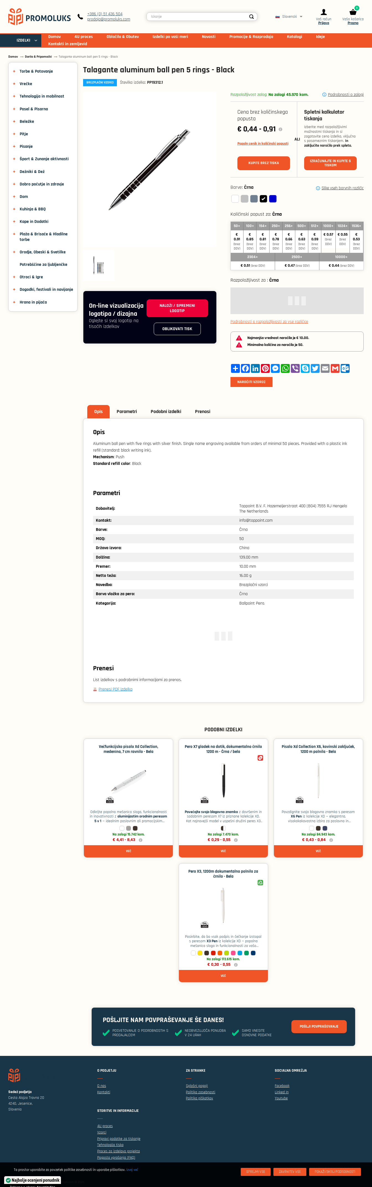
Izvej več (132, 1170)
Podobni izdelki (166, 411)
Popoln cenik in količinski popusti (262, 143)
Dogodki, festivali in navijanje (46, 289)
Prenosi (202, 411)
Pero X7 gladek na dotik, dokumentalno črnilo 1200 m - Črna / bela (223, 749)
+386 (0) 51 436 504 (104, 14)
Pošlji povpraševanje (319, 1026)
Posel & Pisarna (34, 109)
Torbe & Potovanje (36, 71)
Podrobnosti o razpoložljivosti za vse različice (269, 321)
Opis (98, 411)
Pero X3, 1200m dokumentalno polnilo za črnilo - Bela (223, 874)
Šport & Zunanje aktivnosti (44, 159)
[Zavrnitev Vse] (289, 1172)
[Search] (251, 16)
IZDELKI (23, 40)
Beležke (27, 121)
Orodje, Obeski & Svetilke (43, 252)
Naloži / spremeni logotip (177, 308)
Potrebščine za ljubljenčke (43, 265)
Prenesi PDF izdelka (115, 689)
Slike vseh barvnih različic (343, 188)
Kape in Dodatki (34, 222)
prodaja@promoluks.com (108, 19)
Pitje (24, 134)
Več (128, 851)
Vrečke (26, 84)
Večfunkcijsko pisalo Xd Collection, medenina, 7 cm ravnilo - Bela (128, 749)
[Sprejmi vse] (256, 1172)
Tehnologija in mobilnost (42, 96)
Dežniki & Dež (32, 172)
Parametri (127, 411)
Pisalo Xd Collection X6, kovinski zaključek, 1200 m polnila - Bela (318, 749)
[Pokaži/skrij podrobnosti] (335, 1172)
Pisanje (26, 146)
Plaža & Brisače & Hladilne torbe (44, 236)
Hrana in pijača (33, 302)
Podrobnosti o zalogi (346, 94)
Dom (24, 197)
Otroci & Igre (31, 277)
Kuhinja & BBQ (33, 209)
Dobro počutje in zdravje (42, 184)
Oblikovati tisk (177, 329)
